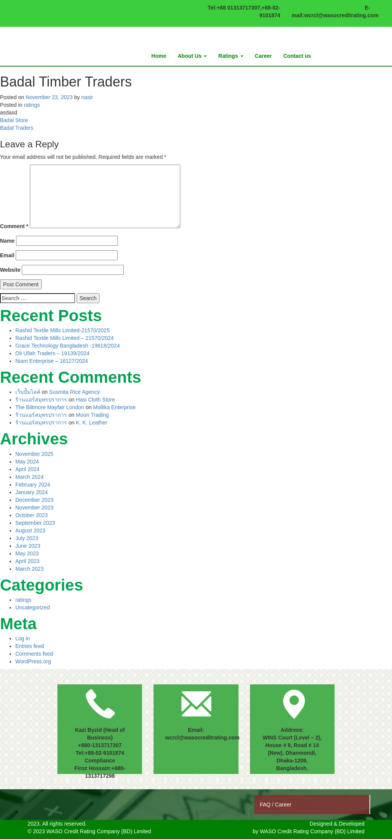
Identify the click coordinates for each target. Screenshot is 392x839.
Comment (14, 226)
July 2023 (26, 538)
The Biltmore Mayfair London (49, 407)
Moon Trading (92, 415)
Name (7, 241)
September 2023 (35, 523)
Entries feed (29, 646)
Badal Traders (16, 128)
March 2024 (29, 477)
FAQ (266, 804)
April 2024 (27, 469)
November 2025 (34, 454)
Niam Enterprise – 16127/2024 (51, 361)
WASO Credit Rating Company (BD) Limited (312, 831)
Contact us (297, 56)
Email (7, 255)
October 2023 (31, 515)
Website (10, 270)
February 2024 (32, 485)
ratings (32, 105)
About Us (192, 56)
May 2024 (27, 462)
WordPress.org (33, 661)
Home (158, 56)
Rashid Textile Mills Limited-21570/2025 (62, 330)
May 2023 (27, 553)
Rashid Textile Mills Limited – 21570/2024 (64, 338)
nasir (87, 97)
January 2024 (31, 492)
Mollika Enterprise (114, 407)
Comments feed (34, 654)
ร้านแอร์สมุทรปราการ (41, 400)
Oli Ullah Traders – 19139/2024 (52, 353)
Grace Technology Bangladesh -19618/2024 (67, 346)
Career (263, 56)
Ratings (230, 56)
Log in (22, 638)
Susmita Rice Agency (74, 392)
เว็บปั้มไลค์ (27, 392)
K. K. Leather (91, 423)
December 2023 (34, 500)
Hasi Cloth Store (95, 400)
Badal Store (14, 120)
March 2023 (29, 569)
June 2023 (27, 546)
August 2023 (30, 530)
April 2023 (27, 561)
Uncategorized (32, 607)
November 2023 (34, 507)
